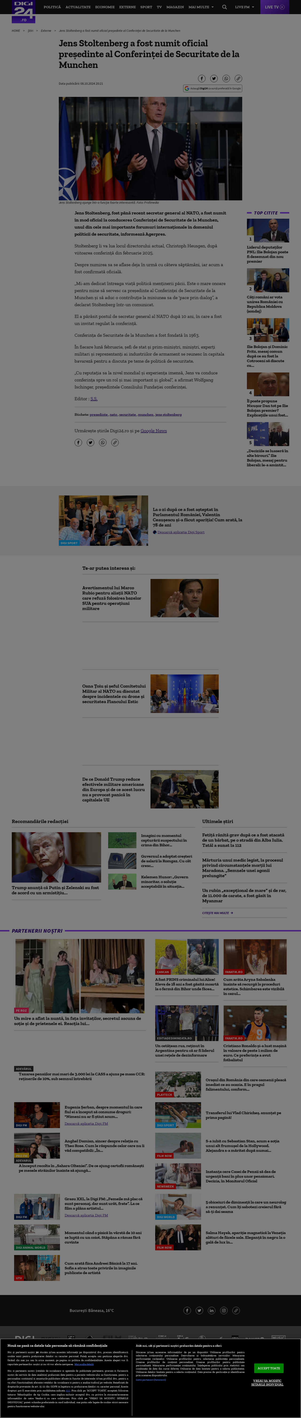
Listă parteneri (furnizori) (151, 1379)
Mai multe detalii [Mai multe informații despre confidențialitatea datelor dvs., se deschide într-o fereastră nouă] (84, 1364)
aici (68, 1390)
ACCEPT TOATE (269, 1368)
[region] (150, 1378)
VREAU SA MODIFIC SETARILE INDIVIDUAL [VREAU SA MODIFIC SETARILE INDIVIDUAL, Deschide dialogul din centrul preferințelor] (267, 1382)
